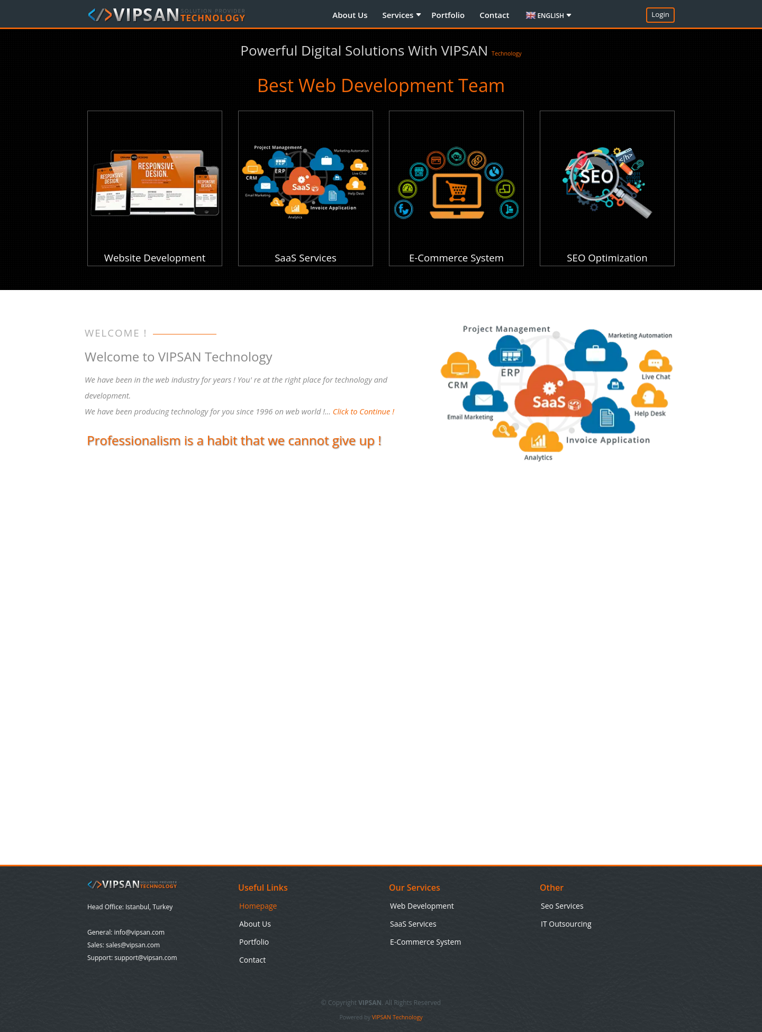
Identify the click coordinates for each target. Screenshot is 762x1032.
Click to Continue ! (363, 411)
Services (398, 15)
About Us (349, 15)
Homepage (258, 906)
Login (660, 14)
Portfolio (448, 15)
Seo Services (562, 906)
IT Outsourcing (566, 924)
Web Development (422, 906)
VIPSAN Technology (397, 1017)
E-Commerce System (425, 942)
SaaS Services (413, 924)
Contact (494, 15)
